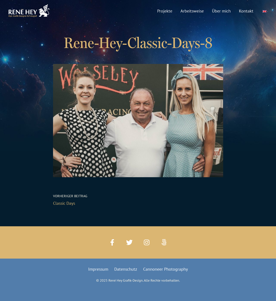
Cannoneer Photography (165, 269)
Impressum (98, 269)
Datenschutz (125, 269)
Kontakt (246, 11)
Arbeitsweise (192, 11)
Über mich (221, 11)
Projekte (164, 11)
